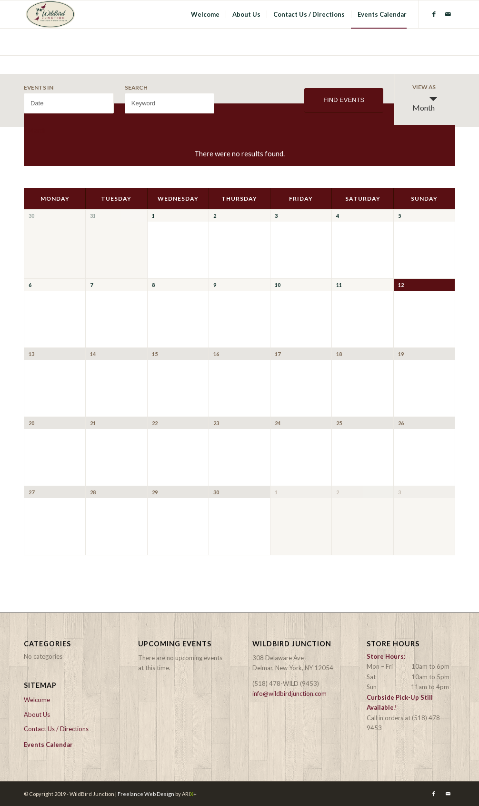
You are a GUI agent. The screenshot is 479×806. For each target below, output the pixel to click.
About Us (37, 714)
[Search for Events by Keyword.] (170, 103)
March (35, 130)
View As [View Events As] (424, 87)
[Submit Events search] (343, 100)
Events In (38, 88)
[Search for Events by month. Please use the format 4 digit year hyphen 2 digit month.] (69, 103)
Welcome (37, 700)
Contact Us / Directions (56, 729)
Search (136, 88)
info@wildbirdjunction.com (289, 693)
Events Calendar (48, 744)
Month (423, 103)
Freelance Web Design (146, 794)
